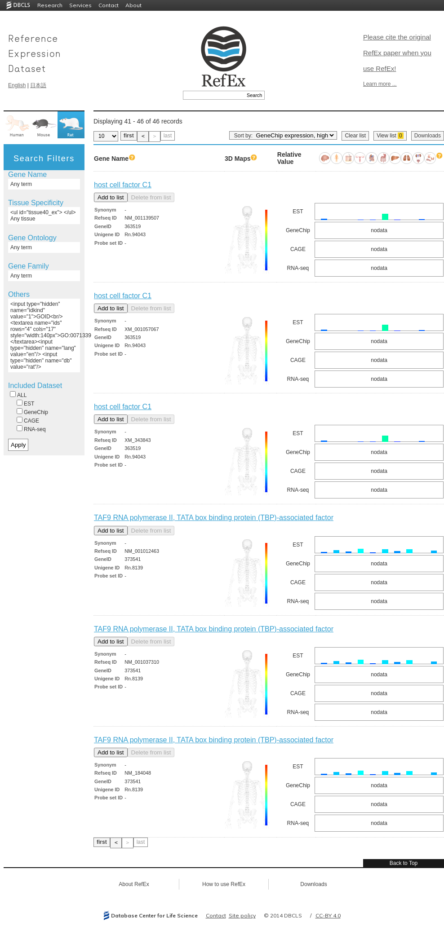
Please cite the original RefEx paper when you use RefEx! (397, 52)
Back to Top (403, 863)
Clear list (355, 135)
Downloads (427, 135)
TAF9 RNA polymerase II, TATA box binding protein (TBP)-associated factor (213, 517)
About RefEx (134, 884)
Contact (108, 5)
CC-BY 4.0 (328, 915)
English (17, 85)
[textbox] (213, 95)
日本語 (38, 85)
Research (49, 5)
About (133, 5)
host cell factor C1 (122, 185)
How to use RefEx (223, 884)
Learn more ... (380, 84)
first (129, 135)
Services (80, 5)
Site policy (242, 915)
